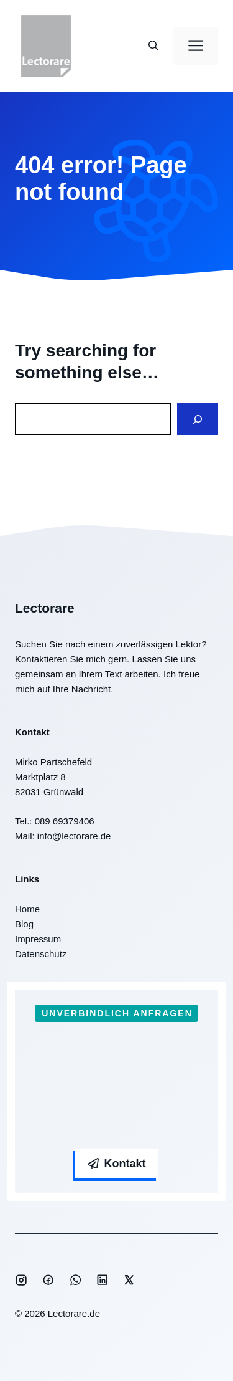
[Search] (197, 419)
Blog (24, 924)
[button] (153, 46)
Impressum (38, 939)
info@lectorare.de (74, 836)
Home (27, 909)
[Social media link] (21, 1280)
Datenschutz (40, 954)
